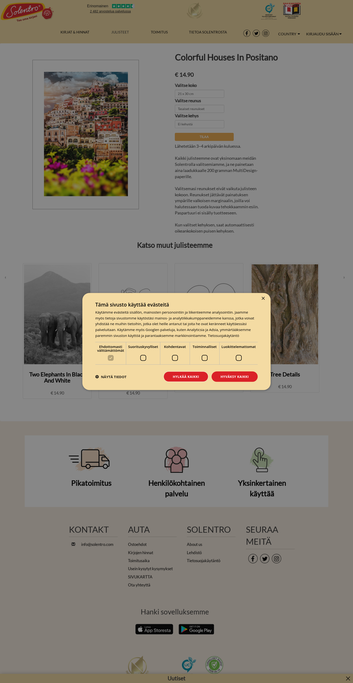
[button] (111, 377)
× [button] (263, 298)
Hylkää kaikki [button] (186, 376)
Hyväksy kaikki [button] (235, 376)
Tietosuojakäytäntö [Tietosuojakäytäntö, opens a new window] (223, 335)
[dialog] (176, 341)
